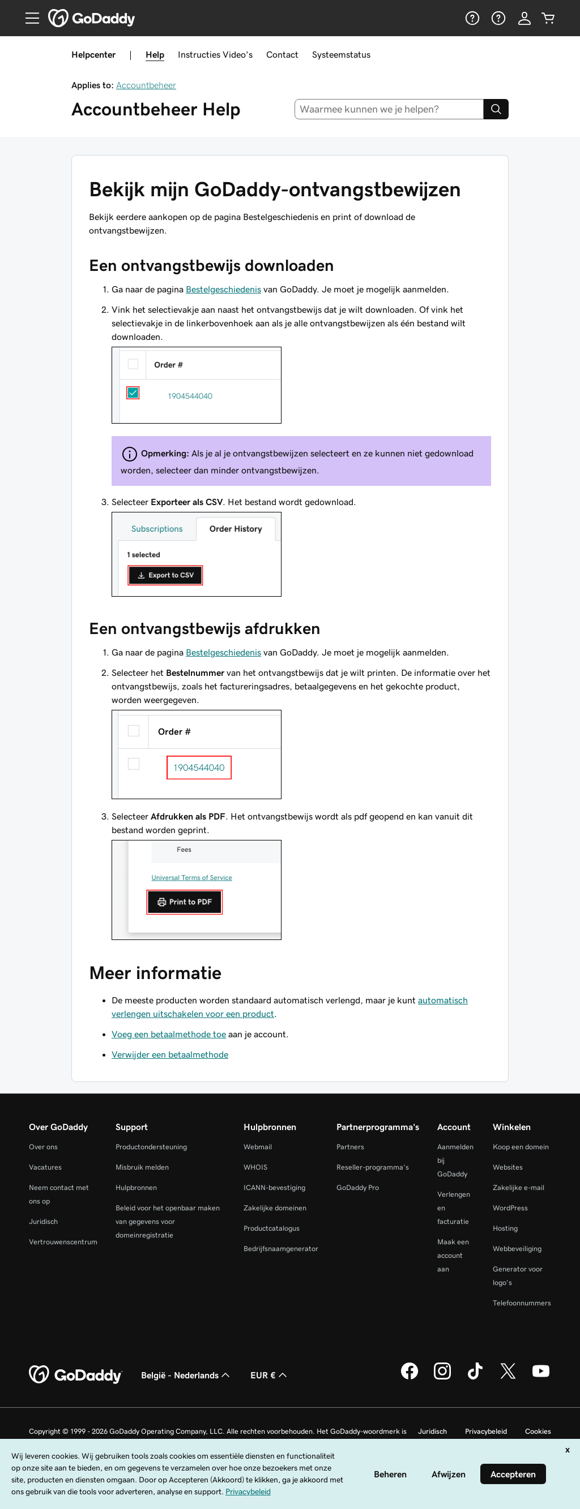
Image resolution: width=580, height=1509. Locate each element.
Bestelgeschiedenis (223, 289)
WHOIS (255, 1167)
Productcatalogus (272, 1228)
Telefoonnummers (522, 1303)
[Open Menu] (27, 18)
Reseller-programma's (372, 1167)
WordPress (510, 1207)
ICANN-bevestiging (274, 1187)
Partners (350, 1146)
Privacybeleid (486, 1431)
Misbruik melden (142, 1167)
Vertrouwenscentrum (63, 1241)
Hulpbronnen (136, 1187)
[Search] (496, 109)
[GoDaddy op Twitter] (508, 1377)
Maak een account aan (453, 1255)
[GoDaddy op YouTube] (541, 1377)
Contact (282, 54)
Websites (508, 1167)
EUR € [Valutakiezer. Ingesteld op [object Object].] (269, 1375)
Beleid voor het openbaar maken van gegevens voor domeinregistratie (168, 1221)
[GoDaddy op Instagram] (442, 1377)
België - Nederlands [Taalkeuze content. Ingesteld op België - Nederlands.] (186, 1375)
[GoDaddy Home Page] (76, 1375)
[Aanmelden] (524, 18)
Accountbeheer (146, 84)
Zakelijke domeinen (275, 1207)
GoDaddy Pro (357, 1187)
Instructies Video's (215, 54)
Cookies (538, 1431)
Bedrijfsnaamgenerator (281, 1248)
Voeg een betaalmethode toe (169, 1033)
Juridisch (43, 1221)
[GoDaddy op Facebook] (409, 1377)
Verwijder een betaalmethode (170, 1054)
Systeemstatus (341, 54)
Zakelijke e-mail (518, 1187)
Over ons (43, 1146)
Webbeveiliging (517, 1248)
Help (155, 54)
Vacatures (45, 1167)
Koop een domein (521, 1146)
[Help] (471, 18)
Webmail (258, 1146)
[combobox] (389, 109)
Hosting (505, 1228)
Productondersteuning (151, 1146)
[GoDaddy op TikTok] (475, 1377)
